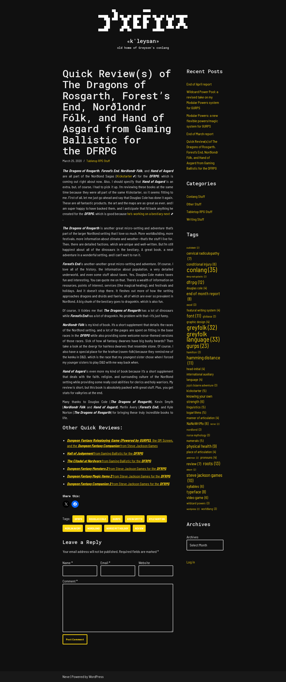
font (194, 315)
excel (191, 304)
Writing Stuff (195, 219)
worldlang (209, 509)
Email (105, 563)
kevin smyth (134, 518)
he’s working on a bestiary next (150, 213)
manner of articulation (203, 418)
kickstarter (196, 390)
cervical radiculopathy (203, 256)
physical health (202, 446)
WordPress (96, 676)
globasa (209, 316)
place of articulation (201, 452)
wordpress (193, 509)
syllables (195, 486)
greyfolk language (203, 336)
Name (68, 563)
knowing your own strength (199, 399)
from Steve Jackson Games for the (116, 468)
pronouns (208, 457)
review (139, 528)
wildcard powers (198, 503)
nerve (214, 424)
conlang (202, 269)
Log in (191, 562)
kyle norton (157, 518)
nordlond (93, 528)
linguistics (196, 407)
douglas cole (97, 518)
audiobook (193, 247)
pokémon (193, 457)
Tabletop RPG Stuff (98, 161)
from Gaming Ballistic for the (105, 453)
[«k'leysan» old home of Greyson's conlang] (143, 27)
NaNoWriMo (197, 423)
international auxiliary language (200, 377)
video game (197, 497)
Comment (70, 581)
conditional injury (201, 264)
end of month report (203, 296)
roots (211, 463)
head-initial (196, 369)
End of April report (199, 84)
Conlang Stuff (196, 196)
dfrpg (78, 518)
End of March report (200, 134)
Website (144, 563)
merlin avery (73, 528)
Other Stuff (194, 204)
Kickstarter (126, 176)
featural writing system (203, 310)
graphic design (198, 322)
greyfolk (202, 327)
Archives (192, 537)
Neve (66, 676)
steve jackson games (204, 477)
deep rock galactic (196, 276)
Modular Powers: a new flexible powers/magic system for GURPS (202, 120)
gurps (116, 518)
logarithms (196, 412)
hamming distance (203, 360)
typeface (196, 491)
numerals (195, 440)
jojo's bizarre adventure (202, 385)
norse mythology (117, 528)
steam (191, 469)
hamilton (194, 352)
